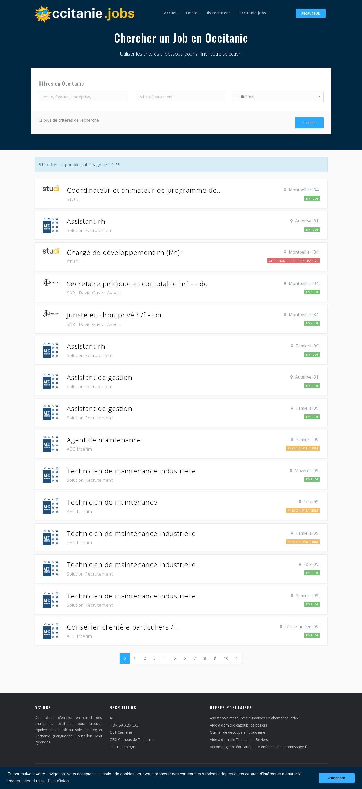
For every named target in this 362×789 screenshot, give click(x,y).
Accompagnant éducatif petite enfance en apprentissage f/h (260, 745)
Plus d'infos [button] (58, 781)
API (112, 716)
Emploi (192, 12)
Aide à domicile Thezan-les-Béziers (239, 738)
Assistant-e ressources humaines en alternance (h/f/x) (255, 716)
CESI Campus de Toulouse (132, 738)
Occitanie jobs (252, 12)
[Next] (236, 657)
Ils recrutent (218, 12)
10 (226, 656)
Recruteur (310, 13)
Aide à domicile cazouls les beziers (238, 723)
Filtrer (309, 122)
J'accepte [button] (336, 778)
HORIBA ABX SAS (124, 723)
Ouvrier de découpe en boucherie (237, 731)
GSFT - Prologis (123, 745)
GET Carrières (121, 731)
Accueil (171, 12)
